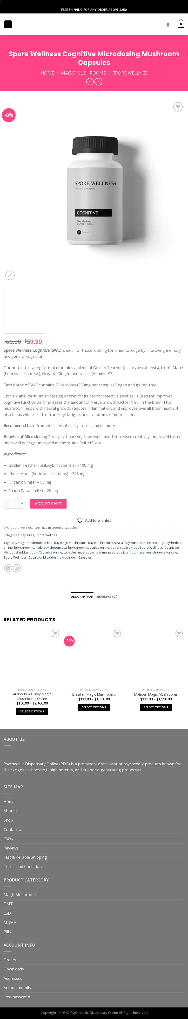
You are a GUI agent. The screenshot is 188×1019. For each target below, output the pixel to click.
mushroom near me (92, 552)
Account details (17, 987)
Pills (7, 931)
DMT (8, 903)
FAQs (8, 838)
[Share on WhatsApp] (8, 568)
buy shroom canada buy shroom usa (40, 547)
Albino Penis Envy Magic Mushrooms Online (32, 696)
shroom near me (139, 552)
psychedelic (116, 552)
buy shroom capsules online (88, 547)
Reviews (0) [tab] (107, 597)
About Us (12, 810)
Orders (10, 959)
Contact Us (13, 829)
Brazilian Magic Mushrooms (94, 694)
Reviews (11, 848)
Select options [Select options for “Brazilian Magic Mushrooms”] (94, 707)
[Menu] (8, 24)
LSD (7, 913)
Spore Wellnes (130, 73)
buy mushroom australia (105, 543)
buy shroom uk (121, 547)
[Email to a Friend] (17, 568)
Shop (8, 820)
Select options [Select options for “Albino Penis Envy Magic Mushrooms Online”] (32, 711)
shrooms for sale (164, 552)
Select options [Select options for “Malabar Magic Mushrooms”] (156, 707)
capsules (70, 552)
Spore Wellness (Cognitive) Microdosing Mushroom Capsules (48, 557)
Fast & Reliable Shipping (25, 857)
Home (47, 73)
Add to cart (48, 503)
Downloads (14, 969)
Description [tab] (82, 597)
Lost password (17, 997)
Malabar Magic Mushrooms (156, 694)
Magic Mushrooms (83, 73)
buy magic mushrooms (70, 543)
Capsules (27, 535)
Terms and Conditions (24, 866)
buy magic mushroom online (32, 543)
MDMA (10, 922)
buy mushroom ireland (140, 543)
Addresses (13, 978)
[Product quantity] (14, 504)
